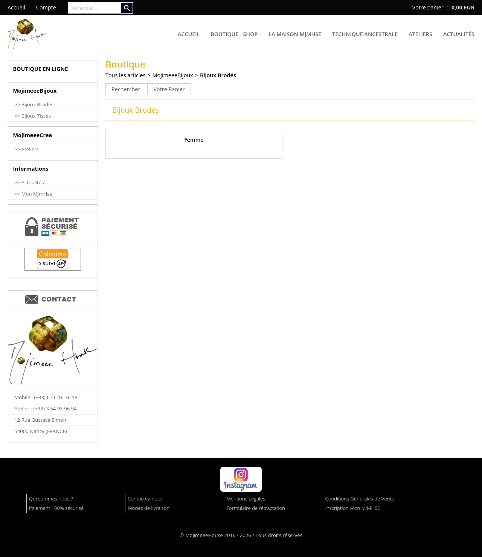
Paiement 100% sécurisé (56, 508)
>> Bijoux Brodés (33, 104)
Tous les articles (125, 75)
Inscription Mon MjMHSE (352, 508)
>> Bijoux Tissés (32, 115)
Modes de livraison (148, 508)
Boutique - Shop (234, 34)
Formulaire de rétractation (255, 508)
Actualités (458, 34)
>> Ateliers (26, 149)
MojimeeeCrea (32, 135)
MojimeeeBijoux (34, 90)
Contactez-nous (145, 498)
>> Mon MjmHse (33, 193)
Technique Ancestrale (365, 34)
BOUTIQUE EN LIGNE (40, 68)
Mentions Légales (245, 498)
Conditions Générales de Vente (360, 498)
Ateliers (420, 34)
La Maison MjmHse (294, 34)
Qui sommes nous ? (51, 498)
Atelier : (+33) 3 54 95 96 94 (45, 408)
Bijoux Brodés (218, 75)
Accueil (189, 34)
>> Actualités (29, 182)
